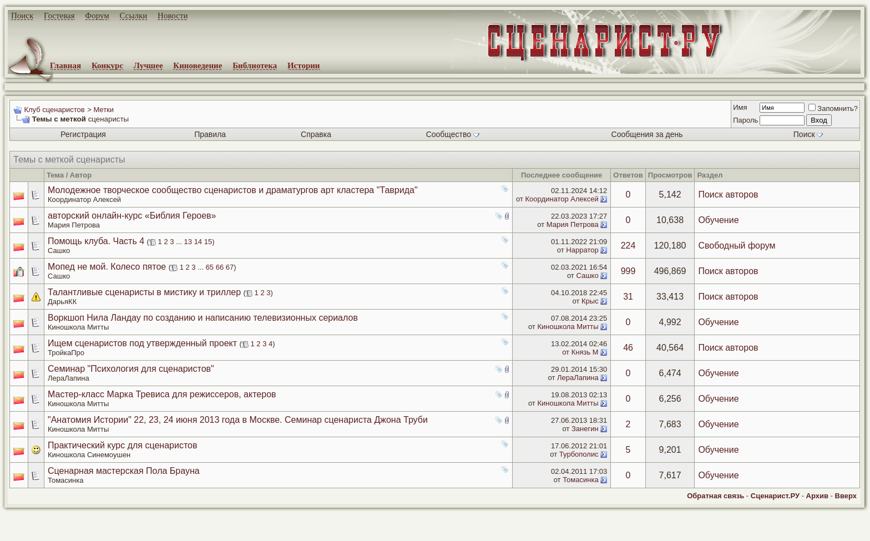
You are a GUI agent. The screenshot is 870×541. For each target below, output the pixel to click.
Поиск (22, 15)
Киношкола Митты (78, 327)
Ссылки (134, 15)
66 (220, 267)
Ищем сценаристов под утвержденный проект (142, 343)
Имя (740, 107)
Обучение (718, 220)
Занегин (585, 428)
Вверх (846, 496)
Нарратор (582, 250)
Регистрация (83, 134)
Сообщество (452, 134)
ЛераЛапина (68, 378)
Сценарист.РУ (775, 496)
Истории (303, 65)
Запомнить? (833, 108)
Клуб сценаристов (54, 109)
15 (208, 241)
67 (230, 267)
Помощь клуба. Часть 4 (96, 241)
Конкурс (107, 65)
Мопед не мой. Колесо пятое (107, 266)
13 (188, 241)
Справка (316, 134)
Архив (817, 496)
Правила (210, 134)
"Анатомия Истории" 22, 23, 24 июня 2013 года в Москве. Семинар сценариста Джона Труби (238, 419)
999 (628, 271)
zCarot (444, 532)
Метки (103, 109)
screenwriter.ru (189, 523)
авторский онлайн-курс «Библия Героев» (132, 215)
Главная (65, 65)
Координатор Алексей (84, 199)
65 (210, 267)
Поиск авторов (728, 194)
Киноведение (197, 65)
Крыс (590, 301)
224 (628, 245)
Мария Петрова (74, 225)
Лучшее (148, 65)
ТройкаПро (66, 352)
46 (628, 347)
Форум (97, 15)
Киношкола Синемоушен (89, 455)
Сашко (59, 250)
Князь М (585, 352)
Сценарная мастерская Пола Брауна (124, 471)
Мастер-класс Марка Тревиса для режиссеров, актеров (162, 394)
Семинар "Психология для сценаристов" (131, 368)
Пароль (745, 120)
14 (198, 241)
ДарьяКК (62, 301)
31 (628, 296)
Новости (173, 15)
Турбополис (579, 454)
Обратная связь (715, 496)
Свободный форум (736, 245)
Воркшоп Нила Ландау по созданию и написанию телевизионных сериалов (203, 317)
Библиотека (254, 65)
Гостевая (59, 15)
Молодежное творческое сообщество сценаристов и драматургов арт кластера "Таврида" (233, 190)
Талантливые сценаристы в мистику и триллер (144, 292)
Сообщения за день (647, 134)
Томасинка (65, 480)
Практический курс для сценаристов (122, 445)
